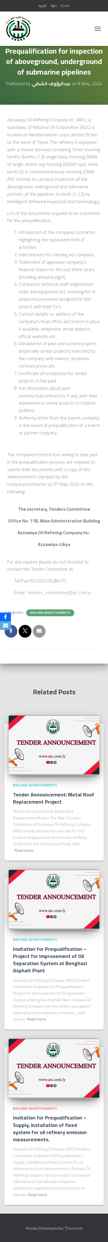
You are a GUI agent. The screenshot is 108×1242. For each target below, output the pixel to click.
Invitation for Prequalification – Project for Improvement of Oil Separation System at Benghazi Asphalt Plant (50, 959)
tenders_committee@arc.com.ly (59, 592)
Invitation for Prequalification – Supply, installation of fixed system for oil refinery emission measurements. (50, 1128)
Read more (23, 850)
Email (65, 5)
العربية (43, 5)
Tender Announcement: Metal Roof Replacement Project (53, 798)
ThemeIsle (74, 1228)
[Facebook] (5, 617)
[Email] (5, 625)
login (53, 5)
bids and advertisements (50, 613)
